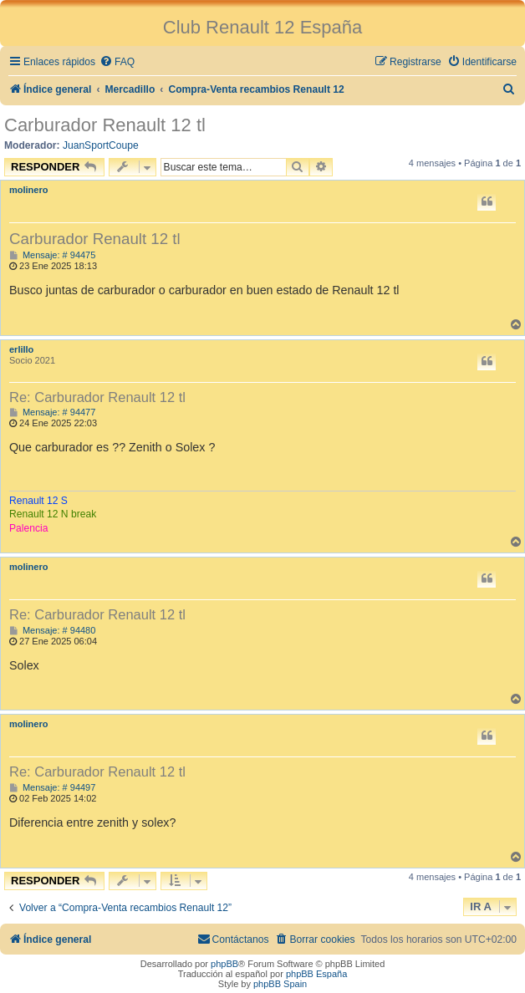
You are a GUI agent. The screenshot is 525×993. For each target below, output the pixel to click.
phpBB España (316, 974)
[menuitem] (117, 62)
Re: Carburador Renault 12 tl (97, 397)
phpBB (224, 964)
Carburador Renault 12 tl (105, 125)
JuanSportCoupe (101, 145)
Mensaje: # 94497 (52, 787)
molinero (28, 190)
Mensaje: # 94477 (52, 412)
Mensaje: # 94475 (52, 255)
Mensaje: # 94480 (52, 630)
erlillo (21, 349)
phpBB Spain (280, 984)
